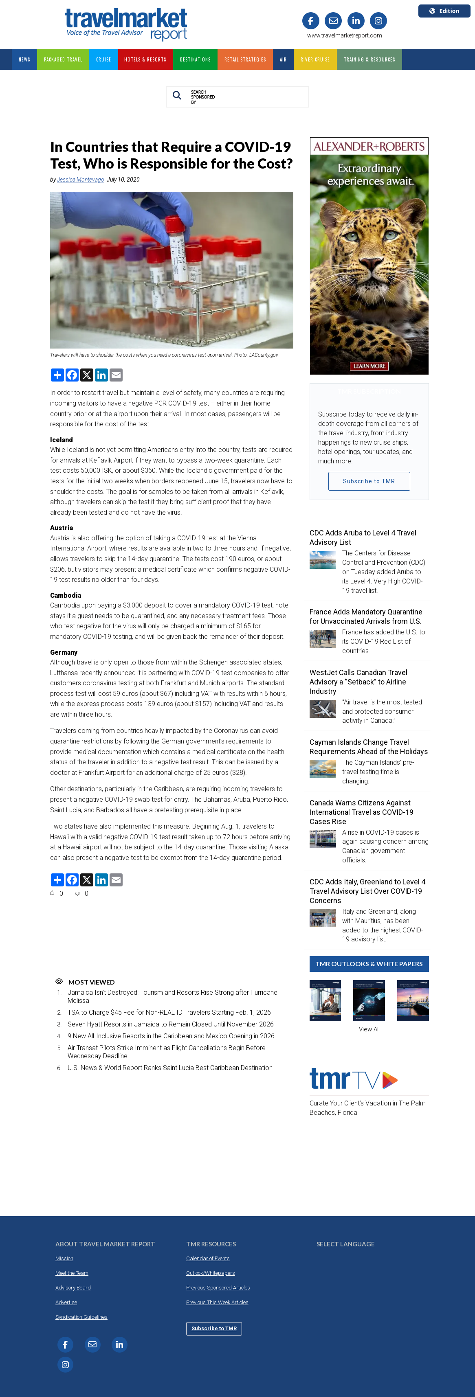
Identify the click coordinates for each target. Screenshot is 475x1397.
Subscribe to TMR (369, 481)
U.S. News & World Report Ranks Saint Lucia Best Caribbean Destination (170, 1068)
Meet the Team (71, 1273)
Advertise (66, 1302)
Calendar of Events (208, 1258)
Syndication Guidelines (81, 1317)
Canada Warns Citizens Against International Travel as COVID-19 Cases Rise (361, 812)
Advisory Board (73, 1288)
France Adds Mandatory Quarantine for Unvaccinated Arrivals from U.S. (366, 616)
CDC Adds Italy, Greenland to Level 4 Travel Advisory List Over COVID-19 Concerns (367, 891)
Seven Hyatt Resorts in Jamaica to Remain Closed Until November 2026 (171, 1024)
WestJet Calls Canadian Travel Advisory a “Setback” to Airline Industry (358, 681)
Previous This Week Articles (217, 1302)
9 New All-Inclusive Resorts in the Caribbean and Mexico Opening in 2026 (171, 1036)
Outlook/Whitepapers (210, 1273)
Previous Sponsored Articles (218, 1288)
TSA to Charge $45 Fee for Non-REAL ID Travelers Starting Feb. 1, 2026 (169, 1012)
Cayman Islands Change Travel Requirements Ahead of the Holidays (369, 747)
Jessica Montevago (80, 179)
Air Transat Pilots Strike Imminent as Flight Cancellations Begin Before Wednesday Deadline (167, 1051)
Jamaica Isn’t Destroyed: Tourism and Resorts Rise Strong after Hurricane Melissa (172, 996)
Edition (444, 11)
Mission (64, 1258)
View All (369, 1029)
